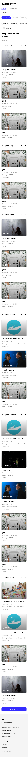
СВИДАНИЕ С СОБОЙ (9, 70)
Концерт (15, 17)
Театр (22, 17)
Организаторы (13, 8)
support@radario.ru (6, 722)
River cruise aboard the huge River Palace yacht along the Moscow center (12, 339)
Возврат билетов (6, 730)
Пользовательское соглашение (10, 727)
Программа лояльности (8, 733)
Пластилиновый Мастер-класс (12, 602)
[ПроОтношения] (7, 470)
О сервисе (4, 744)
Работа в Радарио (6, 736)
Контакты (4, 747)
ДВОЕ (3, 101)
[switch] (6, 28)
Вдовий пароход (7, 370)
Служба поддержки (7, 741)
